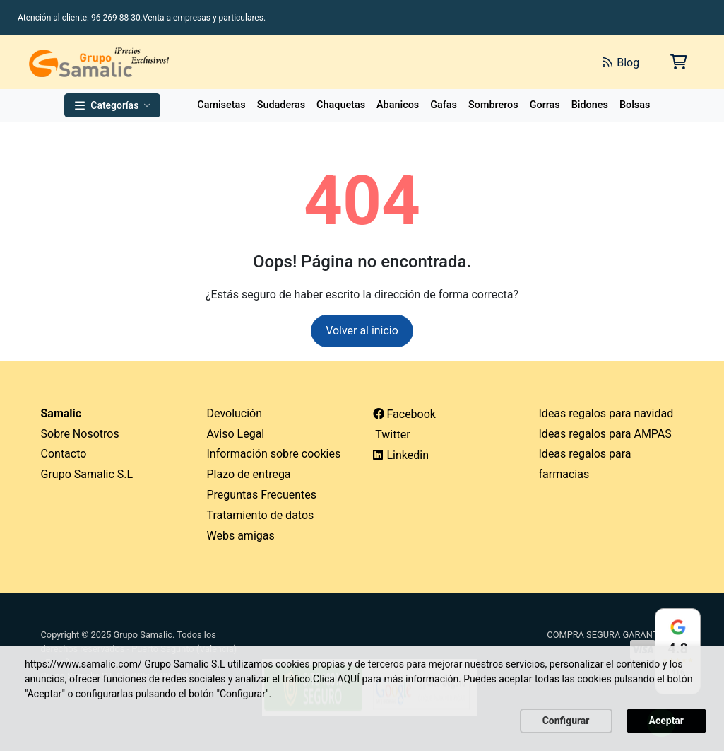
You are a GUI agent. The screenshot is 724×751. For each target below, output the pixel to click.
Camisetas (221, 105)
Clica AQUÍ (336, 679)
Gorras (545, 105)
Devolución (235, 413)
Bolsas (635, 105)
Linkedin (401, 455)
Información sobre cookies (274, 453)
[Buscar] (433, 62)
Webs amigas (241, 535)
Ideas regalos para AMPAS (605, 434)
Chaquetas (340, 105)
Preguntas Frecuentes (262, 494)
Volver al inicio (362, 330)
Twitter (391, 434)
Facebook (404, 414)
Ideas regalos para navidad (606, 413)
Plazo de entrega (249, 474)
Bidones (589, 105)
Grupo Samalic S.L (87, 474)
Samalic (61, 413)
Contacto (64, 453)
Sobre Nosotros (80, 434)
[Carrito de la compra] (678, 62)
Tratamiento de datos (260, 515)
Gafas (443, 105)
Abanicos (397, 105)
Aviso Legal (236, 434)
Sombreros (493, 105)
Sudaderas (281, 105)
